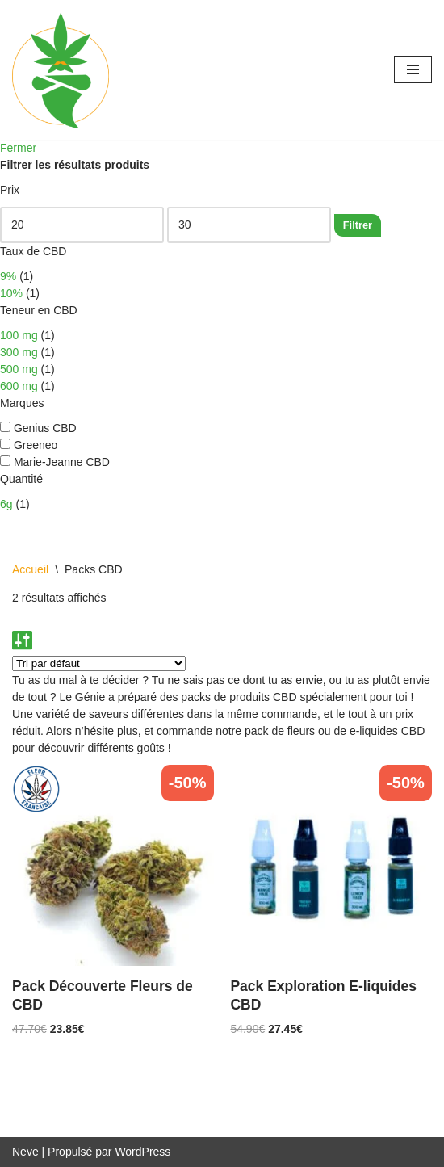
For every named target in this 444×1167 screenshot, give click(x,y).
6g (6, 503)
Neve (25, 1151)
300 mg (19, 352)
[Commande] (99, 663)
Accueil (30, 569)
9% (8, 276)
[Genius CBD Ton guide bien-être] (60, 69)
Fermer (18, 147)
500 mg (19, 369)
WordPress (142, 1151)
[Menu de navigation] (413, 69)
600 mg (19, 386)
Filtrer (357, 225)
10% (11, 293)
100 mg (19, 335)
